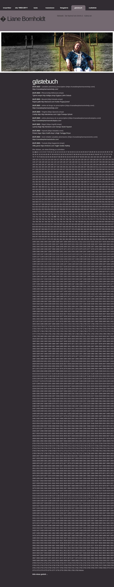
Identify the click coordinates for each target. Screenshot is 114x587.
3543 (42, 543)
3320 (73, 516)
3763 (81, 568)
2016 (65, 361)
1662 (77, 319)
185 (100, 164)
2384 (108, 403)
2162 (61, 379)
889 (106, 229)
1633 (46, 316)
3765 (88, 568)
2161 (57, 379)
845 (55, 227)
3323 (85, 516)
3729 (112, 563)
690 (76, 212)
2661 (42, 438)
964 (88, 237)
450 (85, 189)
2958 (53, 473)
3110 (73, 491)
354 (39, 182)
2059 (69, 366)
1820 (38, 339)
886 (97, 229)
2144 (73, 376)
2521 (69, 421)
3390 (100, 523)
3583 (34, 548)
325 (33, 179)
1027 (57, 244)
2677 (104, 438)
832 (97, 224)
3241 (92, 506)
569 (36, 202)
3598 (92, 548)
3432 (100, 528)
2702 (38, 443)
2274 (88, 391)
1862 (38, 344)
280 (61, 174)
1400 (38, 289)
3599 (96, 548)
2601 (53, 431)
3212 (61, 503)
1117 (81, 254)
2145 (77, 376)
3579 (100, 545)
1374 (100, 284)
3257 (73, 508)
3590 (61, 548)
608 (73, 204)
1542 (100, 304)
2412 (53, 408)
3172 (69, 498)
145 (61, 162)
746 (82, 217)
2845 (104, 458)
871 (52, 229)
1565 (108, 306)
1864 (46, 344)
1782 (53, 334)
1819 (34, 339)
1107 (42, 254)
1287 (88, 274)
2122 (69, 374)
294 (103, 174)
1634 (49, 316)
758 (36, 219)
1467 (53, 296)
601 (52, 204)
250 (52, 172)
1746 (77, 329)
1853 (85, 341)
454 (97, 189)
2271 (77, 391)
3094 (92, 488)
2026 (104, 361)
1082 (108, 249)
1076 (85, 249)
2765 (38, 451)
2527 (92, 421)
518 (46, 197)
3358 (57, 521)
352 (33, 182)
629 (55, 207)
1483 (34, 299)
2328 (53, 399)
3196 (81, 501)
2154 (112, 376)
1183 (92, 261)
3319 (69, 516)
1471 (69, 296)
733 (42, 217)
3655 (69, 555)
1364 (61, 284)
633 (67, 207)
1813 (92, 336)
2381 (96, 403)
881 (82, 229)
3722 (85, 563)
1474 (81, 296)
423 (85, 187)
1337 (38, 281)
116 (55, 159)
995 (100, 239)
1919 (96, 349)
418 (70, 187)
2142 (65, 376)
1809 (77, 336)
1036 (92, 244)
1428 (65, 291)
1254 (42, 271)
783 (112, 219)
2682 (42, 441)
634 (70, 207)
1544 (108, 304)
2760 (100, 448)
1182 (88, 261)
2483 (85, 416)
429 (103, 187)
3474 (100, 533)
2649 (77, 436)
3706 (104, 560)
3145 (46, 496)
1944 (112, 351)
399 (94, 184)
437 (46, 189)
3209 (49, 503)
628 (52, 207)
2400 (88, 406)
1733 (108, 326)
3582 (112, 545)
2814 (65, 456)
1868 (61, 344)
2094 (42, 371)
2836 (69, 458)
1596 (65, 311)
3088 (69, 488)
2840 (85, 458)
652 (42, 209)
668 (91, 209)
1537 (81, 304)
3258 (77, 508)
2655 (100, 436)
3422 (61, 528)
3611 (61, 550)
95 (74, 157)
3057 (112, 483)
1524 (112, 301)
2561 (61, 426)
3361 (69, 521)
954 (58, 237)
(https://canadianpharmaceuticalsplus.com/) (84, 118)
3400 (57, 526)
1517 (85, 301)
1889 (61, 346)
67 (94, 154)
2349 (53, 401)
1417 (104, 289)
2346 (42, 401)
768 (67, 219)
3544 (46, 543)
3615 (77, 550)
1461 (112, 294)
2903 (85, 466)
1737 (42, 329)
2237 (108, 386)
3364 (81, 521)
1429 (69, 291)
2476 (57, 416)
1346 (73, 281)
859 (97, 227)
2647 (69, 436)
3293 (49, 513)
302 (46, 177)
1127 (38, 257)
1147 (34, 259)
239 (100, 169)
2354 (73, 401)
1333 (104, 279)
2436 (65, 411)
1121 (96, 254)
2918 (61, 468)
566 (109, 199)
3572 (73, 545)
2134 (34, 376)
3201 (100, 501)
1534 (69, 304)
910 (88, 232)
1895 (85, 346)
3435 (112, 528)
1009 (69, 242)
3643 (104, 553)
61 (81, 154)
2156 (38, 379)
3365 (85, 521)
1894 (81, 346)
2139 (53, 376)
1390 (81, 286)
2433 (53, 411)
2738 (96, 446)
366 (76, 182)
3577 (92, 545)
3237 (77, 506)
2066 (96, 366)
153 (85, 162)
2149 (92, 376)
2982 (65, 476)
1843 (46, 341)
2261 (38, 391)
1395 (100, 286)
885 (94, 229)
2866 (104, 461)
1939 (92, 351)
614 (91, 204)
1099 (92, 251)
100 (85, 157)
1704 (77, 324)
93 (70, 157)
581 (73, 202)
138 (39, 162)
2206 (69, 383)
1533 (65, 304)
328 (42, 179)
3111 (77, 491)
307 (61, 177)
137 (36, 162)
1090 (57, 251)
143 (55, 162)
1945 (34, 354)
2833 (57, 458)
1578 (77, 309)
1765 (69, 331)
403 (106, 184)
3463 (57, 533)
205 (79, 167)
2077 (57, 369)
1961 (96, 354)
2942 (73, 471)
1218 (65, 267)
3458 (38, 533)
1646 (96, 316)
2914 (46, 468)
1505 (38, 301)
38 (112, 152)
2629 (81, 433)
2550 (100, 423)
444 (67, 189)
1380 (42, 286)
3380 (61, 523)
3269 (38, 511)
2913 (42, 468)
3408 (88, 526)
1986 (112, 356)
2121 (65, 374)
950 (46, 237)
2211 (88, 383)
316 (88, 177)
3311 (38, 516)
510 (103, 194)
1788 (77, 334)
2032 (46, 364)
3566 (49, 545)
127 (88, 159)
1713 (112, 324)
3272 (49, 511)
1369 (81, 284)
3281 (85, 511)
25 (83, 152)
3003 (65, 478)
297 (112, 174)
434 (36, 189)
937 (88, 234)
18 (68, 152)
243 (112, 169)
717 (76, 214)
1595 (61, 311)
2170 (92, 379)
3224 (108, 503)
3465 (65, 533)
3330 (112, 516)
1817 (108, 336)
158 (100, 162)
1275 (42, 274)
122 (73, 159)
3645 (112, 553)
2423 (96, 408)
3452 (96, 530)
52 (61, 154)
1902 (112, 346)
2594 (108, 428)
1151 (49, 259)
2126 (85, 374)
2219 (38, 386)
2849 (38, 461)
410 (46, 187)
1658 (61, 319)
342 (85, 179)
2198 (38, 383)
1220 (73, 267)
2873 (49, 463)
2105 (85, 371)
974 (36, 239)
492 (49, 194)
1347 (77, 281)
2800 (92, 453)
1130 (49, 257)
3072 (88, 486)
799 (79, 222)
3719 (73, 563)
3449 (85, 530)
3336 (53, 518)
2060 (73, 366)
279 (58, 174)
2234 (96, 386)
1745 (73, 329)
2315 (85, 396)
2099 (61, 371)
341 (82, 179)
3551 (73, 543)
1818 (112, 336)
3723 (88, 563)
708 (49, 214)
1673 (38, 321)
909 (85, 232)
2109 (100, 371)
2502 (77, 418)
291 (94, 174)
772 (79, 219)
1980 (88, 356)
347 (100, 179)
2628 (77, 433)
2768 (49, 451)
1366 (69, 284)
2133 (112, 374)
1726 (81, 326)
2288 (61, 393)
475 (79, 192)
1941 (100, 351)
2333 (73, 399)
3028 (81, 481)
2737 (92, 446)
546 (49, 199)
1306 (81, 276)
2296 (92, 393)
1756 (34, 331)
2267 (61, 391)
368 (82, 182)
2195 (108, 381)
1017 (100, 242)
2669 (73, 438)
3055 (104, 483)
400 (97, 184)
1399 (34, 289)
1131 (53, 257)
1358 (38, 284)
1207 (104, 264)
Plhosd (44, 93)
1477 (92, 296)
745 (79, 217)
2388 (42, 406)
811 (33, 224)
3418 (46, 528)
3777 (53, 570)
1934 (73, 351)
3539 (108, 540)
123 (76, 159)
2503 (81, 418)
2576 (38, 428)
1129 (46, 257)
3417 (42, 528)
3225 (112, 503)
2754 (77, 448)
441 (58, 189)
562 (97, 199)
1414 (92, 289)
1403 (49, 289)
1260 (65, 271)
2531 (108, 421)
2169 (88, 379)
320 (100, 177)
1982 (96, 356)
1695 (42, 324)
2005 (104, 359)
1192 (46, 264)
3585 (42, 548)
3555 (88, 543)
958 (70, 237)
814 (42, 224)
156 (94, 162)
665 (82, 209)
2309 (61, 396)
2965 (81, 473)
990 (85, 239)
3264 (100, 508)
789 (49, 222)
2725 (46, 446)
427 (97, 187)
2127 (88, 374)
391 (70, 184)
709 (52, 214)
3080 (38, 488)
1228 (104, 267)
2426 (108, 408)
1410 (77, 289)
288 (85, 174)
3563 (38, 545)
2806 (34, 456)
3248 (38, 508)
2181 (53, 381)
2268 (65, 391)
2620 (46, 433)
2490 (112, 416)
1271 (108, 271)
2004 (100, 359)
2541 (65, 423)
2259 (112, 389)
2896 (57, 466)
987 (76, 239)
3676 (69, 558)
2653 (92, 436)
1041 (112, 244)
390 (67, 184)
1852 (81, 341)
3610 (57, 550)
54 (66, 154)
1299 (53, 276)
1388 (73, 286)
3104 (49, 491)
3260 (85, 508)
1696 (46, 324)
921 (39, 234)
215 (109, 167)
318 (94, 177)
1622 (85, 314)
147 (67, 162)
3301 (81, 513)
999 (112, 239)
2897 (61, 466)
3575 (85, 545)
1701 (65, 324)
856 (88, 227)
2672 (85, 438)
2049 (112, 364)
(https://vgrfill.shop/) (54, 124)
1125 (112, 254)
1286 (85, 274)
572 (46, 202)
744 (76, 217)
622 (33, 207)
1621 (81, 314)
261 (85, 172)
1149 (42, 259)
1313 (108, 276)
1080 (100, 249)
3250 (46, 508)
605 (64, 204)
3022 (57, 481)
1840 (34, 341)
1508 (49, 301)
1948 (46, 354)
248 (46, 172)
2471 (38, 416)
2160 (53, 379)
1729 (92, 326)
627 (49, 207)
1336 (34, 281)
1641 (77, 316)
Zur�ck (35, 152)
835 (106, 224)
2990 (96, 476)
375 (103, 182)
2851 (46, 461)
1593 (53, 311)
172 (61, 164)
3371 (108, 521)
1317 (42, 279)
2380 (92, 403)
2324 (38, 399)
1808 (73, 336)
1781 (49, 334)
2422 (92, 408)
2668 (69, 438)
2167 (81, 379)
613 (88, 204)
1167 (112, 259)
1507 (46, 301)
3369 (100, 521)
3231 (53, 506)
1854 (88, 341)
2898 (65, 466)
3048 (77, 483)
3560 (108, 543)
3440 (49, 530)
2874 (53, 463)
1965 (112, 354)
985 (70, 239)
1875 (88, 344)
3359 (61, 521)
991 (88, 239)
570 (39, 202)
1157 (73, 259)
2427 (112, 408)
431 (109, 187)
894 (39, 232)
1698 (53, 324)
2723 (38, 446)
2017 (69, 361)
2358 (88, 401)
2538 (53, 423)
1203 (88, 264)
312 (76, 177)
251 (55, 172)
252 (58, 172)
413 (55, 187)
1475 (85, 296)
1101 (100, 251)
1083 (112, 249)
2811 (53, 456)
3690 (42, 560)
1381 (46, 286)
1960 (92, 354)
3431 (96, 528)
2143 (69, 376)
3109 (69, 491)
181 (88, 164)
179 (82, 164)
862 (106, 227)
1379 (38, 286)
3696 (65, 560)
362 (64, 182)
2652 (88, 436)
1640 (73, 316)
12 (55, 152)
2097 (53, 371)
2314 (81, 396)
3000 (53, 478)
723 (94, 214)
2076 (53, 369)
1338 (42, 281)
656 (55, 209)
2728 (57, 446)
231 (76, 169)
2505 (88, 418)
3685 (104, 558)
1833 (88, 339)
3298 (69, 513)
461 (36, 192)
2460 (77, 413)
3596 (85, 548)
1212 (42, 267)
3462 (53, 533)
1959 (88, 354)
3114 (88, 491)
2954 (38, 473)
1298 (49, 276)
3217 (81, 503)
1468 (57, 296)
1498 (92, 299)
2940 (65, 471)
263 (91, 172)
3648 (42, 555)
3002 (61, 478)
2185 (69, 381)
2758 (92, 448)
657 (58, 209)
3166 (46, 498)
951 (49, 237)
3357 (53, 521)
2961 (65, 473)
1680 (65, 321)
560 (91, 199)
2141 (61, 376)
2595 (112, 428)
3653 (61, 555)
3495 (100, 536)
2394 (65, 406)
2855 (61, 461)
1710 (100, 324)
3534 (88, 540)
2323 (34, 399)
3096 (100, 488)
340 (79, 179)
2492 (38, 418)
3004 (69, 478)
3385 (81, 523)
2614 (104, 431)
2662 (46, 438)
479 (91, 192)
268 (106, 172)
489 (39, 194)
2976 (42, 476)
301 (42, 177)
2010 (42, 361)
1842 (42, 341)
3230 (49, 506)
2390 (49, 406)
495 (58, 194)
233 (82, 169)
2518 (57, 421)
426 (94, 187)
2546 (85, 423)
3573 (77, 545)
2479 (69, 416)
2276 (96, 391)
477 (85, 192)
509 (100, 194)
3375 (42, 523)
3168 (53, 498)
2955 (42, 473)
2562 (65, 426)
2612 (96, 431)
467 (55, 192)
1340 (49, 281)
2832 (53, 458)
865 (33, 229)
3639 (88, 553)
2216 (108, 383)
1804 (57, 336)
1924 (34, 351)
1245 (88, 269)
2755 (81, 448)
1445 (49, 294)
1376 (108, 284)
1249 (104, 269)
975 (39, 239)
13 (57, 152)
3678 (77, 558)
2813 (61, 456)
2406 (112, 406)
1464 (42, 296)
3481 (46, 536)
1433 (85, 291)
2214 (100, 383)
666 (85, 209)
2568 (88, 426)
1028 (61, 244)
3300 (77, 513)
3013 (104, 478)
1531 (57, 304)
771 (76, 219)
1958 (85, 354)
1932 (65, 351)
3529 (69, 540)
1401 (42, 289)
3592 (69, 548)
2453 (49, 413)
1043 (38, 247)
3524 (49, 540)
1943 (108, 351)
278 (55, 174)
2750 (61, 448)
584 (82, 202)
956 (64, 237)
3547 (57, 543)
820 (61, 224)
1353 (100, 281)
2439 (77, 411)
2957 (49, 473)
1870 (69, 344)
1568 (38, 309)
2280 (112, 391)
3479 (38, 536)
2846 (108, 458)
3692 (49, 560)
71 (102, 154)
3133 (81, 493)
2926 (92, 468)
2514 (42, 421)
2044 (92, 364)
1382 (49, 286)
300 (39, 177)
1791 (88, 334)
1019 (108, 242)
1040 (108, 244)
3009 (88, 478)
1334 (108, 279)
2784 (112, 451)
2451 (42, 413)
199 (61, 167)
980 (55, 239)
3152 (73, 496)
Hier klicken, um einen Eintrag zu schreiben (48, 149)
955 (61, 237)
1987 (34, 359)
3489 (77, 536)
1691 (108, 321)
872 (55, 229)
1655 (49, 319)
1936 (81, 351)
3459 (42, 533)
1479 (100, 296)
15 (62, 152)
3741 (77, 565)
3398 (49, 526)
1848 (65, 341)
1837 (104, 339)
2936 (49, 471)
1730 (96, 326)
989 (82, 239)
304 (52, 177)
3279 (77, 511)
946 (33, 237)
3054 (100, 483)
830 (91, 224)
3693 (53, 560)
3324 (88, 516)
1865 (49, 344)
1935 (77, 351)
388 (61, 184)
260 (82, 172)
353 (36, 182)
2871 (42, 463)
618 (103, 204)
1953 (65, 354)
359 (55, 182)
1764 (65, 331)
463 (42, 192)
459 (112, 189)
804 (94, 222)
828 (85, 224)
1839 (112, 339)
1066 (46, 249)
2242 (46, 389)
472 (70, 192)
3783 (77, 570)
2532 (112, 421)
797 (73, 222)
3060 (42, 486)
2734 (81, 446)
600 (49, 204)
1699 (57, 324)
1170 (42, 261)
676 (33, 212)
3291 (42, 513)
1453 (81, 294)
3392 (108, 523)
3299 (73, 513)
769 (70, 219)
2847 (112, 458)
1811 (85, 336)
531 (85, 197)
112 (42, 159)
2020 (81, 361)
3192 (65, 501)
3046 (69, 483)
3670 (46, 558)
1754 (108, 329)
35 (105, 152)
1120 (92, 254)
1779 (42, 334)
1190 (38, 264)
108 (110, 157)
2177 (38, 381)
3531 (77, 540)
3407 (85, 526)
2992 (104, 476)
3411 (100, 526)
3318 (65, 516)
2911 (34, 468)
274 (42, 174)
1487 (49, 299)
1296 (42, 276)
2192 (96, 381)
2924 (85, 468)
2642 (49, 436)
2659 (34, 438)
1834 (92, 339)
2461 (81, 413)
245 (36, 172)
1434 (88, 291)
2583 (65, 428)
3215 (73, 503)
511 (106, 194)
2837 (73, 458)
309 (67, 177)
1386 (65, 286)
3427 (81, 528)
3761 (73, 568)
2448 (112, 411)
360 (58, 182)
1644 (88, 316)
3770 (108, 568)
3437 (38, 530)
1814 (96, 336)
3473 (96, 533)
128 (91, 159)
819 (58, 224)
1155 (65, 259)
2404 (104, 406)
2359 (92, 401)
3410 (96, 526)
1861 (34, 344)
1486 (46, 299)
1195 (57, 264)
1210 (34, 267)
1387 (69, 286)
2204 (61, 383)
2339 (96, 399)
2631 (88, 433)
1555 (69, 306)
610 (79, 204)
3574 (81, 545)
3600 (100, 548)
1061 (108, 247)
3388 (92, 523)
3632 (61, 553)
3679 (81, 558)
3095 (96, 488)
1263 (77, 271)
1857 (100, 341)
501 (76, 194)
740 (64, 217)
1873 (81, 344)
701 (109, 212)
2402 (96, 406)
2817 (77, 456)
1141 (92, 257)
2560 (57, 426)
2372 (61, 403)
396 (85, 184)
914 (100, 232)
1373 (96, 284)
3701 (85, 560)
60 (79, 154)
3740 (73, 565)
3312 (42, 516)
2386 (34, 406)
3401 (61, 526)
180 (85, 164)
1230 (112, 267)
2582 (61, 428)
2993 (108, 476)
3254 (61, 508)
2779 (92, 451)
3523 (46, 540)
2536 (46, 423)
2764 (34, 451)
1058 (96, 247)
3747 (100, 565)
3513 (88, 538)
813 (39, 224)
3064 (57, 486)
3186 (42, 501)
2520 (65, 421)
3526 (57, 540)
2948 (96, 471)
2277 (100, 391)
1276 (46, 274)
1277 (49, 274)
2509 (104, 418)
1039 (104, 244)
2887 (104, 463)
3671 (49, 558)
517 (42, 197)
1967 (38, 356)
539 (109, 197)
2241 (42, 389)
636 (76, 207)
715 (70, 214)
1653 (42, 319)
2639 (38, 436)
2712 (77, 443)
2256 (100, 389)
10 (51, 152)
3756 (53, 568)
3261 (88, 508)
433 (33, 189)
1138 (81, 257)
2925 (88, 468)
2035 (57, 364)
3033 (100, 481)
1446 (53, 294)
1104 (112, 251)
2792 (61, 453)
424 (88, 187)
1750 (92, 329)
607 (70, 204)
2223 (53, 386)
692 (82, 212)
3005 (73, 478)
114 (49, 159)
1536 (77, 304)
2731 (69, 446)
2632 (92, 433)
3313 (46, 516)
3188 (49, 501)
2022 (88, 361)
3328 (104, 516)
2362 (104, 401)
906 (76, 232)
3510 (77, 538)
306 (58, 177)
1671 (112, 319)
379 (33, 184)
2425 (104, 408)
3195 (77, 501)
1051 (69, 247)
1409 (73, 289)
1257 (53, 271)
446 (73, 189)
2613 (100, 431)
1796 (108, 334)
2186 (73, 381)
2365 (34, 403)
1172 (49, 261)
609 (76, 204)
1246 (92, 269)
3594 (77, 548)
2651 (85, 436)
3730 (34, 565)
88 (59, 157)
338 (73, 179)
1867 (57, 344)
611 (82, 204)
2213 (96, 383)
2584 (69, 428)
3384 (77, 523)
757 (33, 219)
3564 (42, 545)
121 (70, 159)
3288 (112, 511)
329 (46, 179)
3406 (81, 526)
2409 (42, 408)
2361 (100, 401)
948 (39, 237)
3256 (69, 508)
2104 (81, 371)
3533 (85, 540)
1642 (81, 316)
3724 (92, 563)
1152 (53, 259)
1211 (38, 267)
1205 (96, 264)
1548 (42, 306)
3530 (73, 540)
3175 (81, 498)
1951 (57, 354)
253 (61, 172)
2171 (96, 379)
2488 (104, 416)
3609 (53, 550)
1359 (42, 284)
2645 (61, 436)
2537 (49, 423)
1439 (108, 291)
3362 (73, 521)
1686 (88, 321)
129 (94, 159)
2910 (112, 466)
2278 (104, 391)
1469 (61, 296)
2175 (112, 379)
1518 (88, 301)
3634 (69, 553)
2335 (81, 399)
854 (82, 227)
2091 (112, 369)
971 (109, 237)
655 (52, 209)
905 (73, 232)
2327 (49, 399)
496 (61, 194)
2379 (88, 403)
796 (70, 222)
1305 (77, 276)
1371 (88, 284)
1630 (34, 316)
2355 (77, 401)
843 (49, 227)
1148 (38, 259)
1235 (49, 269)
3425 (73, 528)
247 (42, 172)
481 (97, 192)
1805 (61, 336)
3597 (88, 548)
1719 (53, 326)
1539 (88, 304)
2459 (73, 413)
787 (42, 222)
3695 (61, 560)
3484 (57, 536)
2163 (65, 379)
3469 (81, 533)
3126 (53, 493)
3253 (57, 508)
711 (58, 214)
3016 (34, 481)
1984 (104, 356)
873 (58, 229)
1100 (96, 251)
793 (61, 222)
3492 (88, 536)
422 (82, 187)
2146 (81, 376)
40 (35, 154)
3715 (57, 563)
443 (64, 189)
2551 (104, 423)
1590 (42, 311)
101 (88, 157)
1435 (92, 291)
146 (64, 162)
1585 (104, 309)
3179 (96, 498)
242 (109, 169)
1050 (65, 247)
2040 (77, 364)
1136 (73, 257)
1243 (81, 269)
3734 (49, 565)
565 (106, 199)
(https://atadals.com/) (55, 131)
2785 (34, 453)
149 (73, 162)
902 (64, 232)
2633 (96, 433)
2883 (88, 463)
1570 (46, 309)
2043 (88, 364)
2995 (34, 478)
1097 (85, 251)
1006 (57, 242)
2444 (96, 411)
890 (109, 229)
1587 (112, 309)
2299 (104, 393)
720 (85, 214)
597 (39, 204)
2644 (57, 436)
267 (103, 172)
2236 (104, 386)
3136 (92, 493)
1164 (100, 259)
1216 (57, 267)
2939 (61, 471)
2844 (100, 458)
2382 (100, 403)
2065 (92, 366)
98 (81, 157)
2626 (69, 433)
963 (85, 237)
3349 (104, 518)
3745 (92, 565)
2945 (85, 471)
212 (100, 167)
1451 (73, 294)
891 (112, 229)
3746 (96, 565)
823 (70, 224)
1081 (104, 249)
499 (70, 194)
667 (88, 209)
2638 (34, 436)
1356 (112, 281)
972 (112, 237)
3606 (42, 550)
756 (112, 217)
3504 (53, 538)
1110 (53, 254)
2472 (42, 416)
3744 (88, 565)
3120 (112, 491)
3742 (81, 565)
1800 (42, 336)
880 (79, 229)
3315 (53, 516)
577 (61, 202)
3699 (77, 560)
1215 (53, 267)
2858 (73, 461)
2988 (88, 476)
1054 (81, 247)
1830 (77, 339)
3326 (96, 516)
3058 (34, 486)
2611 (92, 431)
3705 (100, 560)
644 (100, 207)
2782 (104, 451)
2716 (92, 443)
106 (103, 157)
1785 (65, 334)
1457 (96, 294)
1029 (65, 244)
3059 (38, 486)
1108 (46, 254)
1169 (38, 261)
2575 (34, 428)
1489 (57, 299)
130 (97, 159)
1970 (49, 356)
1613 (49, 314)
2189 (85, 381)
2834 (61, 458)
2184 (65, 381)
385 (52, 184)
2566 (81, 426)
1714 (34, 326)
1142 (96, 257)
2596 (34, 431)
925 (52, 234)
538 (106, 197)
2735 (85, 446)
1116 (77, 254)
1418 (108, 289)
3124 (46, 493)
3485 (61, 536)
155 (91, 162)
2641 (46, 436)
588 (94, 202)
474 (76, 192)
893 (36, 232)
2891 (38, 466)
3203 (108, 501)
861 (103, 227)
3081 (42, 488)
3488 (73, 536)
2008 (34, 361)
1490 (61, 299)
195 (49, 167)
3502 (46, 538)
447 (76, 189)
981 (58, 239)
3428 (85, 528)
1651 (34, 319)
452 (91, 189)
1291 (104, 274)
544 (42, 199)
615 (94, 204)
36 (107, 152)
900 (58, 232)
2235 (100, 386)
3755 (49, 568)
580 (70, 202)
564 (103, 199)
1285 (81, 274)
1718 (49, 326)
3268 (34, 511)
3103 (46, 491)
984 (67, 239)
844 (52, 227)
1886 (49, 346)
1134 (65, 257)
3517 (104, 538)
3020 (49, 481)
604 (61, 204)
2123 (73, 374)
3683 (96, 558)
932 (73, 234)
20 (73, 152)
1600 (81, 311)
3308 (108, 513)
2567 (85, 426)
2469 (112, 413)
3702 (88, 560)
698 (100, 212)
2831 (49, 458)
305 (55, 177)
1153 (57, 259)
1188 (112, 261)
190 (33, 167)
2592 (100, 428)
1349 (85, 281)
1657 (57, 319)
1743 (65, 329)
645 (103, 207)
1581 (88, 309)
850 (70, 227)
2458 (69, 413)
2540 (61, 423)
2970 (100, 473)
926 (55, 234)
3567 (53, 545)
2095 (46, 371)
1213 (46, 267)
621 (112, 204)
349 (106, 179)
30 (94, 152)
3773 (38, 570)
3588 (53, 548)
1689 (100, 321)
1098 (88, 251)
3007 (81, 478)
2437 (69, 411)
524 (64, 197)
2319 (100, 396)
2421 (88, 408)
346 (97, 179)
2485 (92, 416)
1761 (53, 331)
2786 (38, 453)
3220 (92, 503)
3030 (88, 481)
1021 (34, 244)
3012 (100, 478)
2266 (57, 391)
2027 (108, 361)
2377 (81, 403)
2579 (49, 428)
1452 (77, 294)
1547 (38, 306)
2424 (100, 408)
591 (103, 202)
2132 (108, 374)
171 (58, 164)
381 (39, 184)
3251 (49, 508)
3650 (49, 555)
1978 (81, 356)
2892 (42, 466)
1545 (112, 304)
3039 (42, 483)
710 (55, 214)
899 (55, 232)
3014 (108, 478)
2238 (112, 386)
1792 (92, 334)
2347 (46, 401)
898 (52, 232)
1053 (77, 247)
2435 (61, 411)
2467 (104, 413)
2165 (73, 379)
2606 (73, 431)
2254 (92, 389)
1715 (38, 326)
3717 (65, 563)
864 (112, 227)
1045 (46, 247)
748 (88, 217)
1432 (81, 291)
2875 (57, 463)
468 (58, 192)
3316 (57, 516)
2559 (53, 426)
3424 (69, 528)
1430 (73, 291)
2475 (53, 416)
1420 (34, 291)
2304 (42, 396)
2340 (100, 399)
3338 (61, 518)
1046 (49, 247)
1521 (100, 301)
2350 (57, 401)
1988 (38, 359)
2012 (49, 361)
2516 (49, 421)
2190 (88, 381)
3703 (92, 560)
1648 (104, 316)
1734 (112, 326)
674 (109, 209)
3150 (65, 496)
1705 (81, 324)
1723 (69, 326)
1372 (92, 284)
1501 (104, 299)
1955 (73, 354)
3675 (65, 558)
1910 (61, 349)
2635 (104, 433)
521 (55, 197)
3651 (53, 555)
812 (36, 224)
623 (36, 207)
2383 (104, 403)
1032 (77, 244)
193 (42, 167)
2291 (73, 393)
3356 (49, 521)
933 (76, 234)
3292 (46, 513)
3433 (104, 528)
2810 (49, 456)
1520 (96, 301)
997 (106, 239)
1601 (85, 311)
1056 (88, 247)
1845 (53, 341)
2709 (65, 443)
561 (94, 199)
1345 (69, 281)
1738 (46, 329)
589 (97, 202)
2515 (46, 421)
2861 (85, 461)
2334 (77, 399)
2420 (85, 408)
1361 (49, 284)
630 (58, 207)
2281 (34, 393)
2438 (73, 411)
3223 (104, 503)
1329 (88, 279)
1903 (34, 349)
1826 (61, 339)
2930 (108, 468)
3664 (104, 555)
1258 (57, 271)
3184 (34, 501)
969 (103, 237)
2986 (81, 476)
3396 (42, 526)
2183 (61, 381)
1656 (53, 319)
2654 (96, 436)
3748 (104, 565)
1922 (108, 349)
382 (42, 184)
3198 (88, 501)
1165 (104, 259)
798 (76, 222)
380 (36, 184)
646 (106, 207)
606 (67, 204)
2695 (92, 441)
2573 (108, 426)
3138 (100, 493)
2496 (53, 418)
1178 (73, 261)
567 (112, 199)
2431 (46, 411)
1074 (77, 249)
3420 (53, 528)
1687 (92, 321)
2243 (49, 389)
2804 (108, 453)
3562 (34, 545)
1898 (96, 346)
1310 (96, 276)
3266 (108, 508)
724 (97, 214)
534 (94, 197)
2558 (49, 426)
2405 (108, 406)
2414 (61, 408)
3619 (92, 550)
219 (39, 169)
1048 (57, 247)
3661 (92, 555)
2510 (108, 418)
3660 (88, 555)
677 (36, 212)
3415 (34, 528)
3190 (57, 501)
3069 (77, 486)
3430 (92, 528)
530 (82, 197)
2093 (38, 371)
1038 (100, 244)
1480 (104, 296)
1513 (69, 301)
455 (100, 189)
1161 (88, 259)
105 (100, 157)
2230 (81, 386)
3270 (42, 511)
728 (109, 214)
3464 (61, 533)
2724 (42, 446)
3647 (38, 555)
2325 (42, 399)
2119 (57, 374)
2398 (81, 406)
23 (79, 152)
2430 (42, 411)
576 (58, 202)
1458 (100, 294)
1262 (73, 271)
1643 (85, 316)
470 (64, 192)
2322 (112, 396)
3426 (77, 528)
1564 (104, 306)
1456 (92, 294)
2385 (112, 403)
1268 (96, 271)
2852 (49, 461)
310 (70, 177)
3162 (112, 496)
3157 (92, 496)
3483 (53, 536)
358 (52, 182)
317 (91, 177)
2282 (38, 393)
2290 (69, 393)
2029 (34, 364)
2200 (46, 383)
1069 (57, 249)
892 (33, 232)
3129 (65, 493)
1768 (81, 331)
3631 (57, 553)
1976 (73, 356)
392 (73, 184)
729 (112, 214)
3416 (38, 528)
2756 (85, 448)
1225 (92, 267)
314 (82, 177)
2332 (69, 399)
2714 (85, 443)
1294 (34, 276)
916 (106, 232)
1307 (85, 276)
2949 (100, 471)
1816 (104, 336)
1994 (61, 359)
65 (89, 154)
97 (79, 157)
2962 (69, 473)
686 (64, 212)
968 (100, 237)
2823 (100, 456)
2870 (38, 463)
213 (103, 167)
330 (49, 179)
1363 (57, 284)
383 (46, 184)
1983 (100, 356)
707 (46, 214)
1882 (34, 346)
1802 (49, 336)
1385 (61, 286)
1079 (96, 249)
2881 (81, 463)
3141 (112, 493)
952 (52, 237)
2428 (34, 411)
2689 (69, 441)
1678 (57, 321)
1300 (57, 276)
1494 (77, 299)
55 (68, 154)
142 (52, 162)
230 (73, 169)
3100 (34, 491)
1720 (57, 326)
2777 (85, 451)
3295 (57, 513)
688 (70, 212)
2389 (46, 406)
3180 (100, 498)
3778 (57, 570)
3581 (108, 545)
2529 (100, 421)
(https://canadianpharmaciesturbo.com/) (83, 137)
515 (36, 197)
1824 (53, 339)
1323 (65, 279)
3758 (61, 568)
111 (39, 159)
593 (109, 202)
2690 (73, 441)
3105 (53, 491)
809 (109, 222)
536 (100, 197)
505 (88, 194)
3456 (112, 530)
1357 (34, 284)
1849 (69, 341)
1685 (85, 321)
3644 (108, 553)
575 (55, 202)
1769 (85, 331)
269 (109, 172)
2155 (34, 379)
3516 (100, 538)
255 (67, 172)
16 (64, 152)
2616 (112, 431)
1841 (38, 341)
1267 (92, 271)
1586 (108, 309)
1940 (96, 351)
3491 (85, 536)
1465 (46, 296)
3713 (49, 563)
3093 (88, 488)
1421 (38, 291)
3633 (65, 553)
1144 (104, 257)
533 (91, 197)
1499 (96, 299)
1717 (46, 326)
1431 (77, 291)
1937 (85, 351)
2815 (69, 456)
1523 (108, 301)
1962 (100, 354)
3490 (81, 536)
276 (49, 174)
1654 (46, 319)
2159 (49, 379)
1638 (65, 316)
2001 (88, 359)
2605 (69, 431)
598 (42, 204)
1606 (104, 311)
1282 (69, 274)
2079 (65, 369)
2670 (77, 438)
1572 (53, 309)
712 (61, 214)
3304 (92, 513)
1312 (104, 276)
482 (100, 192)
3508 (69, 538)
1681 (69, 321)
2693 (85, 441)
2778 (88, 451)
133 (106, 159)
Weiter (81, 570)
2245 (57, 389)
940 (97, 234)
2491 (34, 418)
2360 (96, 401)
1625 (96, 314)
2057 (61, 366)
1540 (92, 304)
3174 (77, 498)
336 (67, 179)
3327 (100, 516)
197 (55, 167)
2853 (53, 461)
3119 (108, 491)
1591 (46, 311)
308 (64, 177)
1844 (49, 341)
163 (33, 164)
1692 (112, 321)
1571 (49, 309)
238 (97, 169)
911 (91, 232)
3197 (85, 501)
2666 (61, 438)
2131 (104, 374)
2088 (100, 369)
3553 (81, 543)
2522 (73, 421)
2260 (34, 391)
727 (106, 214)
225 (58, 169)
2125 (81, 374)
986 (73, 239)
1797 (112, 334)
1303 (69, 276)
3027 (77, 481)
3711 (42, 563)
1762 (57, 331)
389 (64, 184)
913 (97, 232)
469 (61, 192)
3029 (85, 481)
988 (79, 239)
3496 (104, 536)
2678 (108, 438)
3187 (46, 501)
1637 (61, 316)
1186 (104, 261)
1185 (100, 261)
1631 (38, 316)
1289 (96, 274)
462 (39, 192)
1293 (112, 274)
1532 (61, 304)
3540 (112, 540)
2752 (69, 448)
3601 (104, 548)
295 (106, 174)
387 (58, 184)
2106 (88, 371)
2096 (49, 371)
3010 (92, 478)
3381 (65, 523)
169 (52, 164)
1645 (92, 316)
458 (109, 189)
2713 (81, 443)
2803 (104, 453)
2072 (38, 369)
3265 (104, 508)
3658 (81, 555)
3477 (112, 533)
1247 (96, 269)
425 (91, 187)
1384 (57, 286)
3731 (38, 565)
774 (85, 219)
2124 (77, 374)
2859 (77, 461)
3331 (34, 518)
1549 (46, 306)
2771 (61, 451)
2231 (85, 386)
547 (52, 199)
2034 (53, 364)
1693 (34, 324)
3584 (38, 548)
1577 (73, 309)
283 (70, 174)
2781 (100, 451)
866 (36, 229)
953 (55, 237)
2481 (77, 416)
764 (55, 219)
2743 (34, 448)
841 (42, 227)
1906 (46, 349)
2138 (49, 376)
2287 (57, 393)
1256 (49, 271)
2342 (108, 399)
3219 (88, 503)
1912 (69, 349)
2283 (42, 393)
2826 (112, 456)
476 (82, 192)
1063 (34, 249)
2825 (108, 456)
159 (103, 162)
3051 (88, 483)
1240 (69, 269)
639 (85, 207)
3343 (81, 518)
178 (79, 164)
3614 (73, 550)
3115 (92, 491)
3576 (88, 545)
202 (70, 167)
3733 (46, 565)
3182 (108, 498)
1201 (81, 264)
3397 (46, 526)
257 (73, 172)
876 (67, 229)
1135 (69, 257)
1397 (108, 286)
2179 (46, 381)
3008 (85, 478)
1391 (85, 286)
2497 (57, 418)
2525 (85, 421)
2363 (108, 401)
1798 (34, 336)
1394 (96, 286)
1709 (96, 324)
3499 (34, 538)
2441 (85, 411)
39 (33, 154)
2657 (108, 436)
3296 (61, 513)
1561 (92, 306)
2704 (46, 443)
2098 (57, 371)
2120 (61, 374)
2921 (73, 468)
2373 (65, 403)
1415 (96, 289)
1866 (53, 344)
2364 (112, 401)
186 (103, 164)
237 (94, 169)
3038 (38, 483)
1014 (88, 242)
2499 (65, 418)
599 (46, 204)
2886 (100, 463)
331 (52, 179)
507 (94, 194)
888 (103, 229)
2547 (88, 423)
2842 (92, 458)
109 (33, 159)
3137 (96, 493)
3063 (53, 486)
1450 (69, 294)
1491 (65, 299)
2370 (53, 403)
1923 (112, 349)
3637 (81, 553)
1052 (73, 247)
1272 (112, 271)
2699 (108, 441)
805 (97, 222)
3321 (77, 516)
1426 (57, 291)
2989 (92, 476)
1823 (49, 339)
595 (33, 204)
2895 (53, 466)
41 (37, 154)
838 (33, 227)
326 (36, 179)
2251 (81, 389)
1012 (81, 242)
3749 (108, 565)
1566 (112, 306)
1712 (108, 324)
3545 (49, 543)
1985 (108, 356)
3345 (88, 518)
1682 (73, 321)
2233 (92, 386)
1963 (104, 354)
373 (97, 182)
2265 (53, 391)
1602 (88, 311)
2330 (61, 399)
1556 (73, 306)
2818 (81, 456)
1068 (53, 249)
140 (46, 162)
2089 (104, 369)
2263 (46, 391)
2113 (34, 374)
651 (39, 209)
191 (36, 167)
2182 (57, 381)
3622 (104, 550)
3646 (34, 555)
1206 (100, 264)
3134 (85, 493)
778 (97, 219)
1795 (104, 334)
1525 (34, 304)
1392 (88, 286)
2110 (104, 371)
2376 (77, 403)
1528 (46, 304)
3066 (65, 486)
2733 (77, 446)
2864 (96, 461)
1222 (81, 267)
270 (112, 172)
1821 (42, 339)
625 (42, 207)
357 (49, 182)
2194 (104, 381)
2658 (112, 436)
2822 (96, 456)
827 (82, 224)
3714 (53, 563)
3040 (46, 483)
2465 (96, 413)
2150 (96, 376)
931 (70, 234)
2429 (38, 411)
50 (57, 154)
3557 (96, 543)
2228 (73, 386)
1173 (53, 261)
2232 (88, 386)
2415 (65, 408)
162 (112, 162)
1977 (77, 356)
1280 (61, 274)
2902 (81, 466)
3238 (81, 506)
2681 (38, 441)
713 (64, 214)
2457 (65, 413)
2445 (100, 411)
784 (33, 222)
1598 (73, 311)
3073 (92, 486)
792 (58, 222)
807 (103, 222)
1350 (88, 281)
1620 (77, 314)
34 (103, 152)
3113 (85, 491)
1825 (57, 339)
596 (36, 204)
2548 (92, 423)
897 (49, 232)
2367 (42, 403)
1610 (38, 314)
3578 (96, 545)
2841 (88, 458)
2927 (96, 468)
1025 (49, 244)
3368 (96, 521)
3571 (69, 545)
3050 (85, 483)
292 (97, 174)
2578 (46, 428)
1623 (88, 314)
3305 (96, 513)
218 (36, 169)
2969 (96, 473)
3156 (88, 496)
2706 (53, 443)
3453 (100, 530)
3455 (108, 530)
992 (91, 239)
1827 (65, 339)
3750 (112, 565)
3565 (46, 545)
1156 (69, 259)
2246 (61, 389)
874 (61, 229)
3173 (73, 498)
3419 (49, 528)
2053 (46, 366)
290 (91, 174)
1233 (42, 269)
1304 (73, 276)
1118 (85, 254)
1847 (61, 341)
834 (103, 224)
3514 (92, 538)
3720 (77, 563)
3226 (34, 506)
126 (85, 159)
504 (85, 194)
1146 (112, 257)
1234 (46, 269)
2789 (49, 453)
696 (94, 212)
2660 (38, 438)
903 (67, 232)
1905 (42, 349)
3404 (73, 526)
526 (70, 197)
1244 (85, 269)
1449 (65, 294)
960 (76, 237)
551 (64, 199)
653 (46, 209)
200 (64, 167)
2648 (73, 436)
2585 (73, 428)
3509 (73, 538)
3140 (108, 493)
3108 (65, 491)
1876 (92, 344)
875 (64, 229)
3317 (61, 516)
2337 (88, 399)
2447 (108, 411)
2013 (53, 361)
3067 (69, 486)
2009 (38, 361)
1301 (61, 276)
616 (97, 204)
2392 (57, 406)
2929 (104, 468)
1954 (69, 354)
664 (79, 209)
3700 (81, 560)
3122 (38, 493)
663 (76, 209)
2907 (100, 466)
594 (112, 202)
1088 (49, 251)
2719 (104, 443)
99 (83, 157)
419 (73, 187)
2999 (49, 478)
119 (64, 159)
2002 (92, 359)
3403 (69, 526)
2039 (73, 364)
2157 (42, 379)
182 (91, 164)
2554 (34, 426)
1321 (57, 279)
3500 (38, 538)
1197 (65, 264)
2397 (77, 406)
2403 (100, 406)
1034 (85, 244)
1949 (49, 354)
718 (79, 214)
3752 (38, 568)
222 (49, 169)
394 (79, 184)
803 (91, 222)
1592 (49, 311)
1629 (112, 314)
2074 (46, 369)
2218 (34, 386)
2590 (92, 428)
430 (106, 187)
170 (55, 164)
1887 (53, 346)
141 (49, 162)
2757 (88, 448)
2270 (73, 391)
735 (49, 217)
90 (63, 157)
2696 (96, 441)
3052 (92, 483)
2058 (65, 366)
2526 (88, 421)
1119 (88, 254)
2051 (38, 366)
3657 (77, 555)
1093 (69, 251)
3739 (69, 565)
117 (58, 159)
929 (64, 234)
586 (88, 202)
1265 (85, 271)
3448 (81, 530)
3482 (49, 536)
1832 (85, 339)
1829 (73, 339)
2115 (42, 374)
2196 (112, 381)
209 (91, 167)
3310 (34, 516)
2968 (92, 473)
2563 (69, 426)
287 (82, 174)
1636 (57, 316)
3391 (104, 523)
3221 (96, 503)
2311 (69, 396)
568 (33, 202)
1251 (112, 269)
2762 (108, 448)
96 (76, 157)
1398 (112, 286)
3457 (34, 533)
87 (57, 157)
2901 (77, 466)
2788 (46, 453)
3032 (96, 481)
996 (103, 239)
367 (79, 182)
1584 (100, 309)
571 (42, 202)
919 (33, 234)
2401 (92, 406)
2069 (108, 366)
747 (85, 217)
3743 (85, 565)
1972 (57, 356)
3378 (53, 523)
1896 (88, 346)
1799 (38, 336)
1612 (46, 314)
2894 (49, 466)
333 (58, 179)
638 (82, 207)
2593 (104, 428)
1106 (38, 254)
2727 (53, 446)
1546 (34, 306)
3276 (65, 511)
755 (109, 217)
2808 (42, 456)
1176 (65, 261)
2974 (34, 476)
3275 (61, 511)
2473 (46, 416)
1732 (104, 326)
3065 (61, 486)
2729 (61, 446)
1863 (42, 344)
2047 (104, 364)
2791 (57, 453)
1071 (65, 249)
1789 (81, 334)
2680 (34, 441)
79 (40, 157)
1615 (57, 314)
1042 (34, 247)
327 (39, 179)
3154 (81, 496)
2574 (112, 426)
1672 (34, 321)
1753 (104, 329)
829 (88, 224)
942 (103, 234)
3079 (34, 488)
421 (79, 187)
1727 (85, 326)
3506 (61, 538)
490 (42, 194)
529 (79, 197)
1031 (73, 244)
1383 (53, 286)
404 (109, 184)
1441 (34, 294)
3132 (77, 493)
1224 (88, 267)
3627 (42, 553)
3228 (42, 506)
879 (76, 229)
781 (106, 219)
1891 (69, 346)
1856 (96, 341)
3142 (34, 496)
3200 (96, 501)
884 (91, 229)
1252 (34, 271)
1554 (65, 306)
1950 (53, 354)
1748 (85, 329)
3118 (104, 491)
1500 (100, 299)
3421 (57, 528)
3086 (61, 488)
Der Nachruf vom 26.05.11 (74, 16)
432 (112, 187)
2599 (46, 431)
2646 (65, 436)
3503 (49, 538)
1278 (53, 274)
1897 (92, 346)
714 (67, 214)
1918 (92, 349)
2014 (57, 361)
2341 (104, 399)
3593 (73, 548)
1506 (42, 301)
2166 (77, 379)
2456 (61, 413)
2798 (85, 453)
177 (76, 164)
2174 (108, 379)
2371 (57, 403)
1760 (49, 331)
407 (36, 187)
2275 (92, 391)
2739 (100, 446)
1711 (104, 324)
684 (58, 212)
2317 (92, 396)
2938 (57, 471)
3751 (34, 568)
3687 (112, 558)
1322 (61, 279)
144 (58, 162)
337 (70, 179)
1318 (46, 279)
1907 (49, 349)
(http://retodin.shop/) (55, 99)
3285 (100, 511)
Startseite (60, 16)
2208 (77, 383)
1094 (73, 251)
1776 (112, 331)
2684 (49, 441)
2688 (65, 441)
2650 (81, 436)
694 (88, 212)
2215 (104, 383)
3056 (108, 483)
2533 (34, 423)
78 (37, 157)
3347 (96, 518)
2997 (42, 478)
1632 (42, 316)
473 (73, 192)
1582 (92, 309)
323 (109, 177)
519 (49, 197)
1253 (38, 271)
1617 (65, 314)
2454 (53, 413)
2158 (46, 379)
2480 (73, 416)
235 (88, 169)
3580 (104, 545)
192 (39, 167)
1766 (73, 331)
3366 (88, 521)
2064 (88, 366)
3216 (77, 503)
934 (79, 234)
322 (106, 177)
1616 (61, 314)
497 (64, 194)
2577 (42, 428)
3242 (96, 506)
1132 (57, 257)
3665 (108, 555)
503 (82, 194)
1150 (46, 259)
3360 (65, 521)
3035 (108, 481)
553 (70, 199)
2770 (57, 451)
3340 (69, 518)
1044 (42, 247)
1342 (57, 281)
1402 (46, 289)
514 (33, 197)
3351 (112, 518)
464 (46, 192)
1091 (61, 251)
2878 (69, 463)
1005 (53, 242)
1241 (73, 269)
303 (49, 177)
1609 (34, 314)
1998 (77, 359)
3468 (77, 533)
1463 (38, 296)
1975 (69, 356)
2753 (73, 448)
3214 (69, 503)
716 (73, 214)
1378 (34, 286)
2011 (46, 361)
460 (33, 192)
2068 (104, 366)
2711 (73, 443)
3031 (92, 481)
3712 (46, 563)
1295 (38, 276)
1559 (85, 306)
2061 (77, 366)
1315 (34, 279)
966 (94, 237)
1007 (61, 242)
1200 (77, 264)
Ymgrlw (44, 112)
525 (67, 197)
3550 (69, 543)
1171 (46, 261)
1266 (88, 271)
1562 (96, 306)
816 (49, 224)
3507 (65, 538)
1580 (85, 309)
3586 (46, 548)
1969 (46, 356)
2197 (34, 383)
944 (109, 234)
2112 (112, 371)
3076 (104, 486)
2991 (100, 476)
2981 (61, 476)
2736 (88, 446)
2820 (88, 456)
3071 (85, 486)
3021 (53, 481)
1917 (88, 349)
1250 (108, 269)
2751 (65, 448)
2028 (112, 361)
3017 (38, 481)
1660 (69, 319)
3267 (112, 508)
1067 (49, 249)
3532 (81, 540)
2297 (96, 393)
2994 (112, 476)
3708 (112, 560)
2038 (69, 364)
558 (85, 199)
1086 (42, 251)
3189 (53, 501)
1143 (100, 257)
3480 (42, 536)
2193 (100, 381)
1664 (85, 319)
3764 (85, 568)
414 (58, 187)
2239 (34, 389)
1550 (49, 306)
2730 (65, 446)
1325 (73, 279)
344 (91, 179)
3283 (92, 511)
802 (88, 222)
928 (61, 234)
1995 (65, 359)
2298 (100, 393)
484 (106, 192)
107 (107, 157)
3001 (57, 478)
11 (53, 152)
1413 (88, 289)
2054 (49, 366)
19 (71, 152)
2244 (53, 389)
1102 (104, 251)
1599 (77, 311)
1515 (77, 301)
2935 (46, 471)
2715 (88, 443)
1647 (100, 316)
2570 (96, 426)
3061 (46, 486)
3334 (46, 518)
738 (58, 217)
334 (61, 179)
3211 (57, 503)
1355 (108, 281)
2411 (49, 408)
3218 (85, 503)
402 (103, 184)
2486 (96, 416)
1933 (69, 351)
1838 (108, 339)
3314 (49, 516)
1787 (73, 334)
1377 (112, 284)
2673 (88, 438)
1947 (42, 354)
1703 (73, 324)
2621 (49, 433)
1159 (81, 259)
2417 (73, 408)
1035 (88, 244)
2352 (65, 401)
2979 (53, 476)
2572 (104, 426)
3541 (34, 543)
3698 (73, 560)
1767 (77, 331)
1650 (112, 316)
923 (46, 234)
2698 (104, 441)
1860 (112, 341)
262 (88, 172)
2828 (38, 458)
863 (109, 227)
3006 (77, 478)
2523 (77, 421)
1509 (53, 301)
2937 (53, 471)
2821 (92, 456)
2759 (96, 448)
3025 (69, 481)
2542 (69, 423)
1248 (100, 269)
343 (88, 179)
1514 (73, 301)
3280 (81, 511)
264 (94, 172)
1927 (46, 351)
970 (106, 237)
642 (94, 207)
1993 (57, 359)
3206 (38, 503)
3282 (88, 511)
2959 (57, 473)
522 (58, 197)
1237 (57, 269)
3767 (96, 568)
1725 (77, 326)
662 (73, 209)
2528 (96, 421)
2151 (100, 376)
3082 (46, 488)
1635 (53, 316)
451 (88, 189)
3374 (38, 523)
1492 (69, 299)
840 (39, 227)
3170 (61, 498)
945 (112, 234)
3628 (46, 553)
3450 (88, 530)
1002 (42, 242)
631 (61, 207)
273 (39, 174)
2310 (65, 396)
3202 (104, 501)
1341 (53, 281)
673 (106, 209)
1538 (85, 304)
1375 (104, 284)
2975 (38, 476)
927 (58, 234)
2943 (77, 471)
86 (55, 157)
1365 (65, 284)
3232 (57, 506)
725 (100, 214)
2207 (73, 383)
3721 (81, 563)
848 (64, 227)
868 (42, 229)
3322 (81, 516)
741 (67, 217)
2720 (108, 443)
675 (112, 209)
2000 (85, 359)
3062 (49, 486)
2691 (77, 441)
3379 (57, 523)
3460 (46, 533)
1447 (57, 294)
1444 (46, 294)
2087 (96, 369)
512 (109, 194)
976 (42, 239)
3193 (69, 501)
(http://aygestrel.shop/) (56, 143)
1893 (77, 346)
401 (100, 184)
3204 (112, 501)
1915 (81, 349)
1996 (69, 359)
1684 (81, 321)
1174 (57, 261)
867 (39, 229)
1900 (104, 346)
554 (73, 199)
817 (52, 224)
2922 (77, 468)
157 (97, 162)
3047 (73, 483)
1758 (42, 331)
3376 (46, 523)
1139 (85, 257)
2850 (42, 461)
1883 (38, 346)
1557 (77, 306)
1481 (108, 296)
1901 (108, 346)
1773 (100, 331)
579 (67, 202)
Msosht (44, 99)
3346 (92, 518)
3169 (57, 498)
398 (91, 184)
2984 (73, 476)
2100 (65, 371)
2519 (61, 421)
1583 (96, 309)
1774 (104, 331)
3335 (49, 518)
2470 (34, 416)
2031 (42, 364)
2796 (77, 453)
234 (85, 169)
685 (61, 212)
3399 (53, 526)
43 (42, 154)
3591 (65, 548)
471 (67, 192)
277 (52, 174)
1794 (100, 334)
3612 (65, 550)
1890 (65, 346)
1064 (38, 249)
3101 (38, 491)
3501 (42, 538)
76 (33, 157)
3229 (46, 506)
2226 (65, 386)
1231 (34, 269)
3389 (96, 523)
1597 (69, 311)
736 (52, 217)
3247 (34, 508)
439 (52, 189)
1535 (73, 304)
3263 (96, 508)
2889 (112, 463)
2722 (34, 446)
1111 (57, 254)
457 (106, 189)
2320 (104, 396)
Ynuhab (44, 143)
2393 (61, 406)
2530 (104, 421)
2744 (38, 448)
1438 (104, 291)
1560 (88, 306)
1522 (104, 301)
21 (75, 152)
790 (52, 222)
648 (112, 207)
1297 (46, 276)
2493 (42, 418)
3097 (104, 488)
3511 (81, 538)
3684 (100, 558)
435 (39, 189)
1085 (38, 251)
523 (61, 197)
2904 (88, 466)
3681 (88, 558)
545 (46, 199)
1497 (88, 299)
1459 (104, 294)
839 (36, 227)
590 (100, 202)
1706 (85, 324)
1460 (108, 294)
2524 (81, 421)
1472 (73, 296)
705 (39, 214)
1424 (49, 291)
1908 (53, 349)
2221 (46, 386)
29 (92, 152)
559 (88, 199)
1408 (69, 289)
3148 (57, 496)
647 (109, 207)
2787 (42, 453)
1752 (100, 329)
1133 (61, 257)
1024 (46, 244)
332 (55, 179)
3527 (61, 540)
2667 (65, 438)
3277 (69, 511)
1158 (77, 259)
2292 (77, 393)
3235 (69, 506)
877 (70, 229)
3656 (73, 555)
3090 (77, 488)
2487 (100, 416)
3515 (96, 538)
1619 (73, 314)
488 (36, 194)
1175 (61, 261)
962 (82, 237)
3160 (104, 496)
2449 (34, 413)
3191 (61, 501)
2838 (77, 458)
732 (39, 217)
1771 (92, 331)
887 (100, 229)
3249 (42, 508)
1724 (73, 326)
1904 (38, 349)
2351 (61, 401)
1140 (88, 257)
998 (109, 239)
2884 (92, 463)
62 (83, 154)
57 (72, 154)
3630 (53, 553)
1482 (112, 296)
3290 (38, 513)
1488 (53, 299)
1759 (46, 331)
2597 (38, 431)
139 (42, 162)
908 (82, 232)
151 (79, 162)
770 (73, 219)
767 (64, 219)
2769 (53, 451)
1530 (53, 304)
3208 (46, 503)
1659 (65, 319)
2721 (112, 443)
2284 (46, 393)
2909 (108, 466)
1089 (53, 251)
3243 (100, 506)
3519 (112, 538)
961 (79, 237)
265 (97, 172)
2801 (96, 453)
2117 (49, 374)
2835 (65, 458)
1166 (108, 259)
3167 (49, 498)
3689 (38, 560)
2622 (53, 433)
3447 (77, 530)
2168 (85, 379)
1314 (112, 276)
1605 (100, 311)
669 (94, 209)
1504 (34, 301)
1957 (81, 354)
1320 (53, 279)
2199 (42, 383)
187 (106, 164)
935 (82, 234)
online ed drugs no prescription (53, 105)
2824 (104, 456)
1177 (69, 261)
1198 (69, 264)
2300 (108, 393)
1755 (112, 329)
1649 (108, 316)
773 (82, 219)
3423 (65, 528)
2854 (57, 461)
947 (36, 237)
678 (39, 212)
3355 (46, 521)
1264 (81, 271)
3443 (61, 530)
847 (61, 227)
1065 (42, 249)
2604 (65, 431)
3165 (42, 498)
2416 (69, 408)
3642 (100, 553)
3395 (38, 526)
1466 (49, 296)
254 (64, 172)
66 (91, 154)
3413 (108, 526)
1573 (57, 309)
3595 (81, 548)
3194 (73, 501)
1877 (96, 344)
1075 (81, 249)
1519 (92, 301)
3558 (100, 543)
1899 (100, 346)
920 (36, 234)
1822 (46, 339)
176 (73, 164)
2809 (46, 456)
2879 (73, 463)
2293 (81, 393)
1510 (57, 301)
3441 (53, 530)
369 (85, 182)
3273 (53, 511)
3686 (108, 558)
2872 (46, 463)
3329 (108, 516)
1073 (73, 249)
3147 (53, 496)
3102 (42, 491)
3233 (61, 506)
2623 (57, 433)
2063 (85, 366)
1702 (69, 324)
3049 (81, 483)
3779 (61, 570)
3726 (100, 563)
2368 (46, 403)
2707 (57, 443)
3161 (108, 496)
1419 (112, 289)
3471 (88, 533)
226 (61, 169)
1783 (57, 334)
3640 (92, 553)
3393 (112, 523)
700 (106, 212)
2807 (38, 456)
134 (109, 159)
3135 (88, 493)
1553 (61, 306)
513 (112, 194)
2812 (57, 456)
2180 (49, 381)
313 (79, 177)
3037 (34, 483)
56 (70, 154)
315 (85, 177)
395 (82, 184)
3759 (65, 568)
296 (109, 174)
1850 (73, 341)
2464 (92, 413)
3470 (85, 533)
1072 (69, 249)
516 (39, 197)
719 (82, 214)
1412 (85, 289)
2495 (49, 418)
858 (94, 227)
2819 (85, 456)
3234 (65, 506)
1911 (65, 349)
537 (103, 197)
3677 (73, 558)
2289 (65, 393)
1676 (49, 321)
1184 (96, 261)
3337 (57, 518)
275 (46, 174)
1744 (69, 329)
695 (91, 212)
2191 (92, 381)
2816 (73, 456)
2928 (100, 468)
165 (39, 164)
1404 (53, 289)
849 (67, 227)
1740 (53, 329)
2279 (108, 391)
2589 (88, 428)
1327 (81, 279)
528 (76, 197)
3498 (112, 536)
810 (112, 222)
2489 (108, 416)
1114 (69, 254)
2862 (88, 461)
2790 (53, 453)
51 (59, 154)
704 (36, 214)
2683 (46, 441)
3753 (42, 568)
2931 (112, 468)
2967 (88, 473)
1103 (108, 251)
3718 (69, 563)
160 (106, 162)
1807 (69, 336)
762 (49, 219)
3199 (92, 501)
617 (100, 204)
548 (55, 199)
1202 (85, 264)
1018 (104, 242)
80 (42, 157)
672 (103, 209)
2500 (69, 418)
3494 (96, 536)
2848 (34, 461)
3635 (73, 553)
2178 (42, 381)
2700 (112, 441)
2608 (81, 431)
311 (73, 177)
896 (46, 232)
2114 (38, 374)
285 (76, 174)
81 (44, 157)
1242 (77, 269)
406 (33, 187)
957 (67, 237)
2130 (100, 374)
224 (55, 169)
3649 (46, 555)
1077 (88, 249)
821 (64, 224)
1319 (49, 279)
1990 (46, 359)
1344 (65, 281)
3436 (34, 530)
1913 (73, 349)
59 (76, 154)
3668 (38, 558)
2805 (112, 453)
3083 (49, 488)
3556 (92, 543)
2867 (108, 461)
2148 (88, 376)
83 (48, 157)
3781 (69, 570)
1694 (38, 324)
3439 (46, 530)
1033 (81, 244)
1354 (104, 281)
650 (36, 209)
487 (33, 194)
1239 (65, 269)
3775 (46, 570)
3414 (112, 526)
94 (72, 157)
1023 (42, 244)
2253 (88, 389)
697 (97, 212)
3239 (85, 506)
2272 (81, 391)
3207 (42, 503)
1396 (104, 286)
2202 (53, 383)
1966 (34, 356)
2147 (85, 376)
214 (106, 167)
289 (88, 174)
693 (85, 212)
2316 (88, 396)
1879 (104, 344)
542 (36, 199)
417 (67, 187)
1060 (104, 247)
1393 (92, 286)
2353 (69, 401)
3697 (69, 560)
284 (73, 174)
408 (39, 187)
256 (70, 172)
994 (97, 239)
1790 (85, 334)
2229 (77, 386)
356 (46, 182)
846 (58, 227)
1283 (73, 274)
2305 (46, 396)
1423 (46, 291)
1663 (81, 319)
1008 (65, 242)
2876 (61, 463)
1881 (112, 344)
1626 (100, 314)
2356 (81, 401)
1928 (49, 351)
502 (79, 194)
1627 (104, 314)
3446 (73, 530)
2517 (53, 421)
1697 (49, 324)
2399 (85, 406)
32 (99, 152)
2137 (46, 376)
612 (85, 204)
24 (81, 152)
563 (100, 199)
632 (64, 207)
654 (49, 209)
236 (91, 169)
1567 (34, 309)
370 (88, 182)
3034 (104, 481)
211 (97, 167)
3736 (57, 565)
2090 (108, 369)
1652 (38, 319)
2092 (34, 371)
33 (101, 152)
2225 (61, 386)
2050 (34, 366)
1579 (81, 309)
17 (66, 152)
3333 (42, 518)
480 (94, 192)
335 (64, 179)
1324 (69, 279)
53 (63, 154)
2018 (73, 361)
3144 (42, 496)
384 (49, 184)
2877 (65, 463)
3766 (92, 568)
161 (109, 162)
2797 (81, 453)
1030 (69, 244)
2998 (46, 478)
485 (109, 192)
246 (39, 172)
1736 (38, 329)
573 (49, 202)
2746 (46, 448)
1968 (42, 356)
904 (70, 232)
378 (112, 182)
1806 (65, 336)
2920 (69, 468)
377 (109, 182)
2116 (46, 374)
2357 (85, 401)
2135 (38, 376)
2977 (46, 476)
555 (76, 199)
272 (36, 174)
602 (55, 204)
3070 (81, 486)
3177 (88, 498)
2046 (100, 364)
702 (112, 212)
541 (33, 199)
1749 (88, 329)
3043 (57, 483)
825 (76, 224)
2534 (38, 423)
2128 (92, 374)
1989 (42, 359)
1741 (57, 329)
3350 (108, 518)
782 (109, 219)
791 (55, 222)
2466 (100, 413)
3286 (104, 511)
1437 (100, 291)
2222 (49, 386)
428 (100, 187)
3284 (96, 511)
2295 (88, 393)
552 (67, 199)
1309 (92, 276)
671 (100, 209)
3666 (112, 555)
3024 (65, 481)
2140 (57, 376)
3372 (112, 521)
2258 (108, 389)
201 (67, 167)
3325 (92, 516)
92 (68, 157)
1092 (65, 251)
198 (58, 167)
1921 (104, 349)
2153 (108, 376)
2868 (112, 461)
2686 (57, 441)
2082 (77, 369)
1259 (61, 271)
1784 (61, 334)
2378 (85, 403)
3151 (69, 496)
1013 (85, 242)
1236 (53, 269)
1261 (69, 271)
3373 (34, 523)
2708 (61, 443)
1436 (96, 291)
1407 (65, 289)
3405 (77, 526)
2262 (42, 391)
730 (33, 217)
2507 (96, 418)
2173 (104, 379)
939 (94, 234)
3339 (65, 518)
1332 (100, 279)
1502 (108, 299)
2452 (46, 413)
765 (58, 219)
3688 (34, 560)
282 (67, 174)
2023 (92, 361)
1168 (34, 261)
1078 (92, 249)
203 (73, 167)
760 (42, 219)
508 (97, 194)
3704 (96, 560)
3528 (65, 540)
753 (103, 217)
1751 (96, 329)
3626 (38, 553)
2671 (81, 438)
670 (97, 209)
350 (109, 179)
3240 (88, 506)
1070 (61, 249)
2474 (49, 416)
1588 (34, 311)
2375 (73, 403)
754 (106, 217)
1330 (92, 279)
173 (64, 164)
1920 (100, 349)
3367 (92, 521)
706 (42, 214)
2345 (38, 401)
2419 (81, 408)
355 (42, 182)
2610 (88, 431)
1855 (92, 341)
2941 (69, 471)
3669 (42, 558)
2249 (73, 389)
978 (49, 239)
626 (46, 207)
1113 (65, 254)
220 (42, 169)
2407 (34, 408)
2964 (77, 473)
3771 (112, 568)
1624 (92, 314)
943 (106, 234)
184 (97, 164)
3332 (38, 518)
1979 (85, 356)
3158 (96, 496)
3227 (38, 506)
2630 (85, 433)
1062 (112, 247)
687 (67, 212)
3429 (88, 528)
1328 (85, 279)
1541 (96, 304)
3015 (112, 478)
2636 (108, 433)
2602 (57, 431)
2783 (108, 451)
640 (88, 207)
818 (55, 224)
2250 (77, 389)
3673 (57, 558)
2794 (69, 453)
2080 (69, 369)
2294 (85, 393)
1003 (46, 242)
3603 (112, 548)
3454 (104, 530)
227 (64, 169)
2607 (77, 431)
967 (97, 237)
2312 (73, 396)
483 (103, 192)
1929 (53, 351)
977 (46, 239)
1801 (46, 336)
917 (109, 232)
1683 (77, 321)
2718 (100, 443)
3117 (100, 491)
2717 (96, 443)
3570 (65, 545)
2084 (85, 369)
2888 (108, 463)
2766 (42, 451)
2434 (57, 411)
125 (82, 159)
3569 (61, 545)
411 (49, 187)
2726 (49, 446)
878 (73, 229)
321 (103, 177)
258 (76, 172)
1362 (53, 284)
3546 (53, 543)
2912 (38, 468)
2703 (42, 443)
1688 (96, 321)
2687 (61, 441)
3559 (104, 543)
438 (49, 189)
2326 (46, 399)
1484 (38, 299)
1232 (38, 269)
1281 (65, 274)
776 (91, 219)
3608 (49, 550)
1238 (61, 269)
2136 (42, 376)
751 (97, 217)
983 (64, 239)
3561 (112, 543)
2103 (77, 371)
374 (100, 182)
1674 (42, 321)
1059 (100, 247)
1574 (61, 309)
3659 (85, 555)
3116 (96, 491)
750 (94, 217)
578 (64, 202)
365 (73, 182)
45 (46, 154)
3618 (88, 550)
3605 (38, 550)
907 (79, 232)
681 (49, 212)
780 (103, 219)
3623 (108, 550)
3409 (92, 526)
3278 (73, 511)
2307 (53, 396)
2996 (38, 478)
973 (33, 239)
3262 (92, 508)
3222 (100, 503)
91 (66, 157)
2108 (96, 371)
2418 (77, 408)
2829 (42, 458)
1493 (73, 299)
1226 (96, 267)
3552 (77, 543)
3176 (85, 498)
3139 (104, 493)
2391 (53, 406)
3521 (38, 540)
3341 (73, 518)
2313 (77, 396)
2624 (61, 433)
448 (79, 189)
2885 (96, 463)
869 (46, 229)
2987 (85, 476)
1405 (57, 289)
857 (91, 227)
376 (106, 182)
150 (76, 162)
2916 (53, 468)
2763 (112, 448)
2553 (112, 423)
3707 (108, 560)
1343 (61, 281)
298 (33, 177)
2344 (34, 401)
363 (67, 182)
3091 (81, 488)
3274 (57, 511)
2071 (34, 369)
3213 (65, 503)
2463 (88, 413)
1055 (85, 247)
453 (94, 189)
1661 (73, 319)
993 (94, 239)
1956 (77, 354)
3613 (69, 550)
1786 (69, 334)
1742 (61, 329)
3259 (81, 508)
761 (46, 219)
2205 (65, 383)
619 (106, 204)
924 (49, 234)
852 (76, 227)
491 (46, 194)
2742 (112, 446)
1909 (57, 349)
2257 (104, 389)
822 (67, 224)
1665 (88, 319)
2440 (81, 411)
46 (48, 154)
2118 (53, 374)
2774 (73, 451)
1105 (34, 254)
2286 (53, 393)
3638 (85, 553)
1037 (96, 244)
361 (61, 182)
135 (112, 159)
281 (64, 174)
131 (100, 159)
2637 (112, 433)
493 (52, 194)
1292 (108, 274)
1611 (42, 314)
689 (73, 212)
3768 (100, 568)
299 (36, 177)
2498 (61, 418)
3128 (61, 493)
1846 (57, 341)
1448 (61, 294)
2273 (85, 391)
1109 (49, 254)
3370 (104, 521)
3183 (112, 498)
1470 (65, 296)
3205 (34, 503)
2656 (104, 436)
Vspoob (44, 131)
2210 (85, 383)
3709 (34, 563)
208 (88, 167)
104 (97, 157)
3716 (61, 563)
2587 (81, 428)
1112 (61, 254)
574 (52, 202)
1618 (69, 314)
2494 (46, 418)
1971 (53, 356)
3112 (81, 491)
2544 (77, 423)
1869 (65, 344)
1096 (81, 251)
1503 (112, 299)
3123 (42, 493)
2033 (49, 364)
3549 (65, 543)
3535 (92, 540)
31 (96, 152)
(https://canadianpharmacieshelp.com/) (80, 87)
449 (82, 189)
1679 (61, 321)
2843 (96, 458)
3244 (104, 506)
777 (94, 219)
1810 (81, 336)
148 (70, 162)
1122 (100, 254)
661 (70, 209)
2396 (73, 406)
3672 (53, 558)
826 (79, 224)
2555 (38, 426)
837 (112, 224)
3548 (61, 543)
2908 (104, 466)
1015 (92, 242)
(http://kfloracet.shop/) (55, 93)
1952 (61, 354)
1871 (73, 344)
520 (52, 197)
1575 (65, 309)
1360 (46, 284)
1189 (34, 264)
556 (79, 199)
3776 (49, 570)
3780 (65, 570)
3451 (92, 530)
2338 (92, 399)
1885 (46, 346)
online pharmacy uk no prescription (55, 118)
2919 (65, 468)
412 (52, 187)
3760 (69, 568)
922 (42, 234)
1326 (77, 279)
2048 (108, 364)
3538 (104, 540)
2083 (81, 369)
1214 (49, 267)
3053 (96, 483)
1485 (42, 299)
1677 (53, 321)
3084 (53, 488)
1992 (53, 359)
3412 (104, 526)
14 (60, 152)
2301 (112, 393)
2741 (108, 446)
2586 (77, 428)
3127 (57, 493)
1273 (34, 274)
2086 (92, 369)
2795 (73, 453)
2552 (108, 423)
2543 (73, 423)
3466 (69, 533)
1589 (38, 311)
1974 (65, 356)
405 (112, 184)
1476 (88, 296)
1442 (38, 294)
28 (90, 152)
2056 (57, 366)
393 (76, 184)
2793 (65, 453)
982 (61, 239)
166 (42, 164)
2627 (73, 433)
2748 (53, 448)
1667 (96, 319)
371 (91, 182)
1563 (100, 306)
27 (88, 152)
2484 (88, 416)
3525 (53, 540)
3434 (108, 528)
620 (109, 204)
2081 (73, 369)
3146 (49, 496)
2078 (61, 369)
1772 (96, 331)
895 (42, 232)
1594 (57, 311)
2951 (108, 471)
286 (79, 174)
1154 (61, 259)
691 (79, 212)
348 (103, 179)
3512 (85, 538)
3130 (69, 493)
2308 (57, 396)
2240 (38, 389)
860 (100, 227)
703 (33, 214)
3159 (100, 496)
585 (85, 202)
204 (76, 167)
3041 (49, 483)
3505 (57, 538)
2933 (38, 471)
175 (70, 164)
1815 (100, 336)
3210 (53, 503)
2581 (57, 428)
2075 (49, 369)
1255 (46, 271)
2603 (61, 431)
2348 (49, 401)
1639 (69, 316)
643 (97, 207)
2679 (112, 438)
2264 (49, 391)
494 (55, 194)
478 (88, 192)
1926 (42, 351)
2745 (42, 448)
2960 (61, 473)
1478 (96, 296)
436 (42, 189)
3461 (49, 533)
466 (52, 192)
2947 (92, 471)
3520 (34, 540)
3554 (85, 543)
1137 (77, 257)
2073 (42, 369)
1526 (38, 304)
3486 (65, 536)
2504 (85, 418)
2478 (65, 416)
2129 (96, 374)
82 (46, 157)
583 (79, 202)
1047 (53, 247)
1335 (112, 279)
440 (55, 189)
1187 (108, 261)
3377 (49, 523)
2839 (81, 458)
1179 (77, 261)
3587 (49, 548)
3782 (73, 570)
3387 (88, 523)
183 (94, 164)
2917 (57, 468)
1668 (100, 319)
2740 (104, 446)
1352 (96, 281)
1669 (104, 319)
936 (85, 234)
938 (91, 234)
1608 (112, 311)
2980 (57, 476)
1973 (61, 356)
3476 (108, 533)
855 (85, 227)
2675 (96, 438)
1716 (42, 326)
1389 (77, 286)
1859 (108, 341)
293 (100, 174)
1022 (38, 244)
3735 (53, 565)
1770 (88, 331)
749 (91, 217)
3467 (73, 533)
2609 (85, 431)
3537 (100, 540)
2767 (46, 451)
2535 (42, 423)
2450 (38, 413)
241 (106, 169)
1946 (38, 354)
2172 (100, 379)
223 (52, 169)
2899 (69, 466)
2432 (49, 411)
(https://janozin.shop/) (56, 112)
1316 (38, 279)
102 (91, 157)
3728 (108, 563)
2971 (104, 473)
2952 (112, 471)
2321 (108, 396)
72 (104, 154)
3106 (57, 491)
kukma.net (87, 16)
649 (33, 209)
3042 (53, 483)
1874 (85, 344)
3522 (42, 540)
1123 (104, 254)
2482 (81, 416)
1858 (104, 341)
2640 (42, 436)
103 (94, 157)
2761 (104, 448)
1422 (42, 291)
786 (39, 222)
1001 (38, 242)
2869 (34, 463)
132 (103, 159)
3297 (65, 513)
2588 (85, 428)
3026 (73, 481)
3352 (34, 521)
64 (87, 154)
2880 (77, 463)
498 (67, 194)
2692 (81, 441)
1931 (61, 351)
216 (112, 167)
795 (67, 222)
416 (64, 187)
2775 (77, 451)
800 (82, 222)
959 (73, 237)
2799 (88, 453)
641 (91, 207)
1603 (92, 311)
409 (42, 187)
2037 (65, 364)
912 (94, 232)
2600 (49, 431)
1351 (92, 281)
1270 (104, 271)
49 (55, 154)
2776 (81, 451)
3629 (49, 553)
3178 (92, 498)
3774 (42, 570)
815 (46, 224)
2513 (38, 421)
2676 (100, 438)
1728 (88, 326)
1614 (53, 314)
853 (79, 227)
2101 (69, 371)
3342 (77, 518)
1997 (73, 359)
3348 (100, 518)
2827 (34, 458)
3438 (42, 530)
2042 (85, 364)
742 (70, 217)
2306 (49, 396)
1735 (34, 329)
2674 (92, 438)
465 (49, 192)
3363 (77, 521)
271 (33, 174)
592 (106, 202)
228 (67, 169)
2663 (49, 438)
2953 (34, 473)
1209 (112, 264)
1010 (73, 242)
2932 (34, 471)
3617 (85, 550)
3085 (57, 488)
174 (67, 164)
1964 (108, 354)
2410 (46, 408)
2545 (81, 423)
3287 (108, 511)
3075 (100, 486)
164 (36, 164)
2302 (34, 396)
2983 (69, 476)
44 (44, 154)
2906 (96, 466)
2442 (88, 411)
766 (61, 219)
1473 (77, 296)
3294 (53, 513)
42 (40, 154)
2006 (108, 359)
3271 (46, 511)
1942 (104, 351)
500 (73, 194)
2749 (57, 448)
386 (55, 184)
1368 (77, 284)
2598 (42, 431)
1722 (65, 326)
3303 (88, 513)
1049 (61, 247)
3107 (61, 491)
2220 (42, 386)
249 (49, 172)
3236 (73, 506)
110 (36, 159)
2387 (38, 406)
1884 (42, 346)
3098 (108, 488)
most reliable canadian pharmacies (54, 137)
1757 (38, 331)
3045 (65, 483)
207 (85, 167)
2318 (96, 396)
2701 (34, 443)
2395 (69, 406)
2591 (96, 428)
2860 (81, 461)
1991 (49, 359)
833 (100, 224)
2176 (34, 381)
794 (64, 222)
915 (103, 232)
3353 (38, 521)
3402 (65, 526)
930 (67, 234)
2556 (42, 426)
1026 (53, 244)
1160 (85, 259)
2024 (96, 361)
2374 (69, 403)
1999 (81, 359)
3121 (34, 493)
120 (67, 159)
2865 (100, 461)
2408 (38, 408)
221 (46, 169)
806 (100, 222)
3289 (34, 513)
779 (100, 219)
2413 (57, 408)
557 (82, 199)
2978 (49, 476)
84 (50, 157)
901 (61, 232)
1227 (100, 267)
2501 (73, 418)
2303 (38, 396)
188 (109, 164)
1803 (53, 336)
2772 (65, 451)
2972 (108, 473)
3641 (96, 553)
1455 (88, 294)
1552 (57, 306)
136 (33, 162)
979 (52, 239)
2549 (96, 423)
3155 (85, 496)
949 (42, 237)
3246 (112, 506)
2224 (57, 386)
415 (61, 187)
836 (109, 224)
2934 (42, 471)
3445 (69, 530)
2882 (85, 463)
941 (100, 234)
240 (103, 169)
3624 (112, 550)
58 (74, 154)
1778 (38, 334)
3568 (57, 545)
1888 (57, 346)
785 (36, 222)
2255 (96, 389)
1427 (61, 291)
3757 (57, 568)
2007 (112, 359)
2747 (49, 448)
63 (85, 154)
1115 (73, 254)
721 (88, 214)
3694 (57, 560)
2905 (92, 466)
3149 (61, 496)
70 (100, 154)
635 (73, 207)
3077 (108, 486)
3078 (112, 486)
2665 (57, 438)
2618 (38, 433)
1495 (81, 299)
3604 (34, 550)
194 (46, 167)
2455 (57, 413)
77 (35, 157)
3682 (92, 558)
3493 (92, 536)
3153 (77, 496)
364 (70, 182)
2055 (53, 366)
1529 (49, 304)
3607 (46, 550)
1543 (104, 304)
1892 (73, 346)
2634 (100, 433)
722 (91, 214)
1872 (77, 344)
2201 (49, 383)
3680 (85, 558)
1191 (42, 264)
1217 (61, 267)
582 (76, 202)
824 (73, 224)
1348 (81, 281)
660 (67, 209)
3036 (112, 481)
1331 (96, 279)
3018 (42, 481)
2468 (108, 413)
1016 (96, 242)
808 (106, 222)
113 (46, 159)
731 (36, 217)
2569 (92, 426)
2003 (96, 359)
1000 (34, 242)
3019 (46, 481)
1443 (42, 294)
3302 (85, 513)
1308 (88, 276)
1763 (61, 331)
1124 (108, 254)
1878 (100, 344)
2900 (73, 466)
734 (46, 217)
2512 (34, 421)
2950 (104, 471)
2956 (46, 473)
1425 (53, 291)
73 (107, 154)
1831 (81, 339)
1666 (92, 319)
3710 (38, 563)
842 (46, 227)
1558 (81, 306)
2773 (69, 451)
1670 (108, 319)
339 (76, 179)
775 (88, 219)
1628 (108, 314)
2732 (73, 446)
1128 (42, 257)
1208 (108, 264)
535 (97, 197)
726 (103, 214)
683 (55, 212)
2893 (46, 466)
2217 (112, 383)
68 (96, 154)
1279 (57, 274)
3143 (38, 496)
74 (109, 154)
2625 (65, 433)
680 (46, 212)
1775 (108, 331)
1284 (77, 274)
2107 (92, 371)
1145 (108, 257)
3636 (77, 553)
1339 (46, 281)
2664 (53, 438)
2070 (112, 366)
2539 (57, 423)
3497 (108, 536)
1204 (92, 264)
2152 (104, 376)
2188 (81, 381)
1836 (100, 339)
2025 (100, 361)
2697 (100, 441)
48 (53, 154)
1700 (61, 324)
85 (53, 157)
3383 (73, 523)
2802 (100, 453)
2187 (77, 381)
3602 (108, 548)
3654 (65, 555)
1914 (77, 349)
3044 (61, 483)
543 (39, 199)
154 (88, 162)
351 (112, 179)
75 (111, 154)
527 (73, 197)
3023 (61, 481)
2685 (53, 441)
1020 (112, 242)
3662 (96, 555)
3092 (85, 488)
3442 (57, 530)
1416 (100, 289)
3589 (57, 548)
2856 (65, 461)
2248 (69, 389)
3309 (112, 513)
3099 (112, 488)
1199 (73, 264)
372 (94, 182)
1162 (92, 259)
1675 (46, 321)
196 (52, 167)
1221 (77, 267)
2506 (92, 418)
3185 (38, 501)
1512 (65, 301)
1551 (53, 306)
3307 (104, 513)
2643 (53, 436)
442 (61, 189)
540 (112, 197)
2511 (112, 418)
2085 (88, 369)
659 (64, 209)
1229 (108, 267)
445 (70, 189)
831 (94, 224)
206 (82, 167)
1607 (108, 311)
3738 (65, 565)
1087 (46, 251)
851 (73, 227)
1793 (96, 334)
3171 (65, 498)
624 (39, 207)
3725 (96, 563)
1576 (69, 309)
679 (42, 212)
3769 (104, 568)
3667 (34, 558)
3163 (34, 498)
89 (61, 157)
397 (88, 184)
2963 (73, 473)
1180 (81, 261)
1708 (92, 324)
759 (39, 219)
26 (86, 152)
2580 (53, 428)
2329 (57, 399)
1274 (38, 274)
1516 (81, 301)
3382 (69, 523)
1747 (81, 329)
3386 (85, 523)
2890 (34, 466)
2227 (69, 386)
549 (58, 199)
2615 (108, 431)
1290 (100, 274)
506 (91, 194)
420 (76, 187)
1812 (88, 336)
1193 (49, 264)
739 (61, 217)
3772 (34, 570)
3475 (104, 533)
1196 (61, 264)
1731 (100, 326)
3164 (38, 498)
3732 (42, 565)
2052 (42, 366)
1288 (92, 274)
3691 (46, 560)
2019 (77, 361)
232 (79, 169)
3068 (73, 486)
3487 (69, 536)
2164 (69, 379)
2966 (85, 473)
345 (94, 179)
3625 (34, 553)
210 (94, 167)
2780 (96, 451)
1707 (88, 324)
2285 (49, 393)
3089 (73, 488)
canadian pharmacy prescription (54, 87)
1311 (100, 276)
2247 (65, 389)
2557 (46, 426)
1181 (85, 261)
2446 (104, 411)
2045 (96, 364)
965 (91, 237)
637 (79, 207)
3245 (108, 506)
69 (98, 154)
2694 (88, 441)
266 (100, 172)
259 (79, 172)
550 (61, 199)
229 (70, 169)
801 (85, 222)
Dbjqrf (44, 124)
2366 (38, 403)
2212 (92, 383)
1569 (42, 309)
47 (50, 154)
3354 (42, 521)
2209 (81, 383)
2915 (49, 468)
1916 (85, 349)
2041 (81, 364)
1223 (85, 267)
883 (88, 229)
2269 (69, 391)
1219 (69, 267)
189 (112, 164)
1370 (85, 284)
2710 (69, 443)
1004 (49, 242)
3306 (100, 513)
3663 (100, 555)
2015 (61, 361)
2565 (77, 426)
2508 (100, 418)
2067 (100, 366)
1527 (42, 304)
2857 (69, 461)
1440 (112, 291)
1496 (85, 299)
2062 (81, 366)
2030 (38, 364)
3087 (65, 488)
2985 (77, 476)
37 (109, 152)
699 (103, 212)
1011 (77, 242)
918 (112, 232)
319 (97, 177)
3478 (34, 536)
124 (79, 159)
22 (77, 152)
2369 (49, 403)
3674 (61, 558)
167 (46, 164)
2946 (88, 471)
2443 (92, 411)
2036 (61, 364)
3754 (46, 568)
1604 (96, 311)
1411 (81, 289)
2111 (108, 371)
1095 (77, 251)
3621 (100, 550)
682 (52, 212)
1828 (69, 339)
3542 (38, 543)
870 (49, 229)
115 (52, 159)
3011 (96, 478)
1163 (96, 259)
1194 (53, 264)
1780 (46, 334)
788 (46, 222)
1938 (88, 351)
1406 (61, 289)
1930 (57, 351)
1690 (104, 321)
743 (73, 217)
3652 (57, 555)
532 (88, 197)
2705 (49, 443)
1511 (61, 301)
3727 (104, 563)
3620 (96, 550)
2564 (73, 426)
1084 (34, 251)
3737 (61, 565)
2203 (57, 383)
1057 (92, 247)
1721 (61, 326)
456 (103, 189)
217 (33, 169)
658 (61, 209)
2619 (42, 433)
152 (82, 162)
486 (112, 192)
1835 (96, 339)
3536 (96, 540)
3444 (65, 530)
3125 (49, 493)
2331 (65, 399)
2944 (81, 471)
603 (58, 204)
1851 (77, 341)
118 (61, 159)
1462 (34, 296)
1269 (100, 271)
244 (33, 172)
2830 (46, 458)
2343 (112, 399)
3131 (73, 493)
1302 (65, 276)
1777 (34, 334)
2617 (34, 433)
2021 (85, 361)
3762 (77, 568)
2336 (85, 399)
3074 (96, 486)
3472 (92, 533)
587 (91, 202)
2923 (81, 468)
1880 (108, 344)
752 (100, 217)
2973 (112, 473)
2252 (85, 389)
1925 (38, 351)
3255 (65, 508)
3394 (34, 526)
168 (49, 164)
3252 (53, 508)
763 (52, 219)
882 (85, 229)
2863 (92, 461)
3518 (108, 538)
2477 (61, 416)
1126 (34, 257)
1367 (73, 284)
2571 (100, 426)
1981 (92, 356)
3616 (81, 550)
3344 (85, 518)
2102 (73, 371)
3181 (104, 498)
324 (112, 177)
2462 (85, 413)
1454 (85, 294)
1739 (49, 329)
